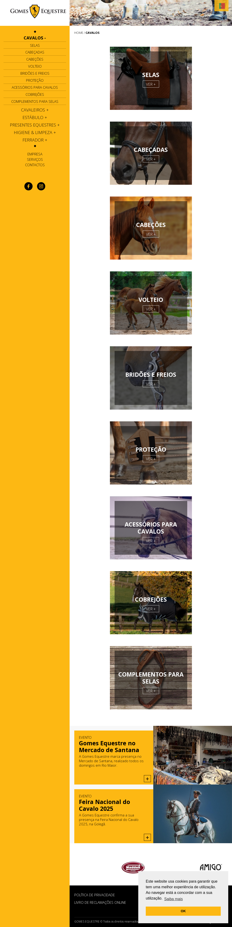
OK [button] (183, 911)
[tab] (35, 37)
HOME (78, 33)
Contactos (35, 164)
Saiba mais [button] (173, 899)
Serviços (35, 159)
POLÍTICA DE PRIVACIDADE (94, 894)
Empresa (34, 154)
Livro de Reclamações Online (100, 902)
